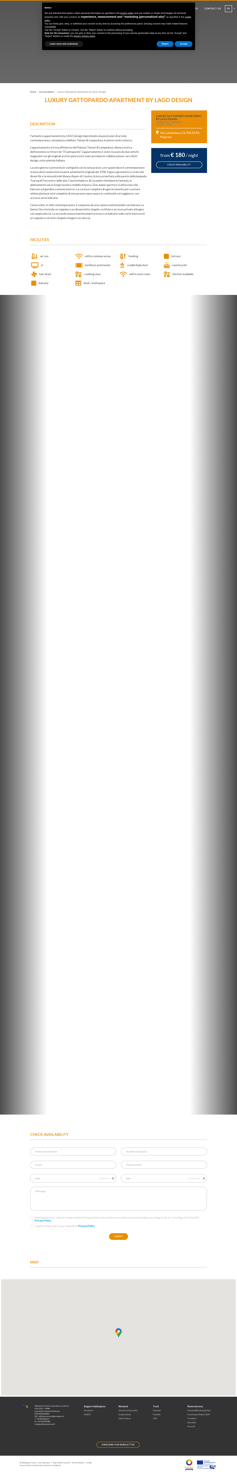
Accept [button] (183, 44)
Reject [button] (165, 44)
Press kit (191, 1426)
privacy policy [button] (127, 13)
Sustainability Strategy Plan (199, 1410)
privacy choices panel (84, 36)
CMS (155, 1418)
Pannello (156, 1414)
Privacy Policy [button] (43, 1220)
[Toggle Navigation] (24, 22)
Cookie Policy (37, 1465)
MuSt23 (87, 1414)
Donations (88, 1410)
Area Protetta (77, 1463)
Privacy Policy (25, 1465)
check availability (179, 165)
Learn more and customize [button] (64, 44)
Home (33, 91)
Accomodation (46, 91)
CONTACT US (212, 8)
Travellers (192, 1418)
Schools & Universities (128, 1410)
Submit (118, 1236)
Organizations (124, 1414)
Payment (157, 1410)
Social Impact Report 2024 (198, 1414)
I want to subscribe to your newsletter (62, 1226)
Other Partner (124, 1418)
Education (191, 1422)
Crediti (89, 1463)
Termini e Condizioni (52, 1465)
